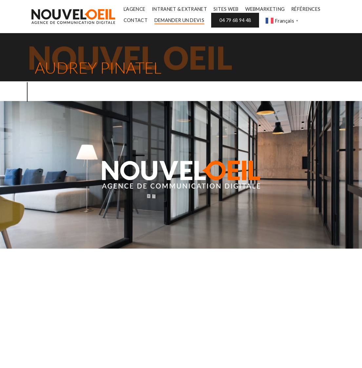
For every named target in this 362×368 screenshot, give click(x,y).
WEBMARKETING (265, 9)
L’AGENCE (134, 9)
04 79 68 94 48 (235, 20)
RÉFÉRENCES (305, 9)
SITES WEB (226, 9)
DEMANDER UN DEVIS (179, 20)
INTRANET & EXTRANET (179, 9)
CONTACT (136, 20)
